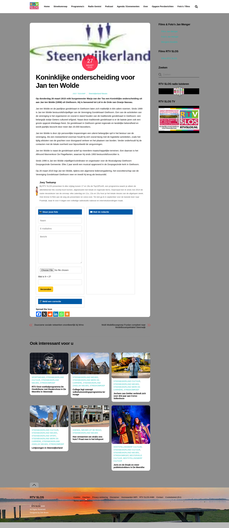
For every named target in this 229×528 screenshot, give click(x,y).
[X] (44, 319)
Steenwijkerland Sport (44, 441)
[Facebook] (38, 319)
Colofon (76, 503)
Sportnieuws (38, 383)
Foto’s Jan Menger (168, 42)
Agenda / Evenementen (135, 6)
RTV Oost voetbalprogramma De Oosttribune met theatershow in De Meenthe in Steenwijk (49, 394)
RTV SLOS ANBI (146, 503)
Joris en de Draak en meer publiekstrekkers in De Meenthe (128, 471)
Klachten (86, 503)
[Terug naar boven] (34, 490)
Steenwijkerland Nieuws (98, 99)
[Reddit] (50, 319)
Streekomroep (61, 6)
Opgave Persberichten (173, 6)
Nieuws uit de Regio (91, 436)
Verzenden (45, 295)
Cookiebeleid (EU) (173, 503)
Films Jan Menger (168, 37)
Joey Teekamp (79, 99)
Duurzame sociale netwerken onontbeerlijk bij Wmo (59, 330)
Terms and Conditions (83, 506)
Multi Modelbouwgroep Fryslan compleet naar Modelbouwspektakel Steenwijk (123, 331)
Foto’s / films (51, 12)
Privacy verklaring (100, 503)
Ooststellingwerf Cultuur (127, 453)
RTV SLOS (36, 512)
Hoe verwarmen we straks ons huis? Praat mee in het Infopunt (88, 443)
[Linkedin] (55, 319)
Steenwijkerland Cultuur (126, 387)
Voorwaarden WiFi (129, 503)
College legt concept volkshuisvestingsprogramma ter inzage (89, 397)
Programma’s (83, 6)
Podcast (116, 6)
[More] (67, 319)
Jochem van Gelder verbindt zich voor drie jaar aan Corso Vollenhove (129, 401)
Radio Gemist (102, 6)
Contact (159, 503)
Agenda (76, 436)
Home (44, 6)
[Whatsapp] (61, 319)
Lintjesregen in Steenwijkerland (47, 453)
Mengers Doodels (168, 48)
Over (153, 6)
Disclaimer (114, 503)
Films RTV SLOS (168, 64)
